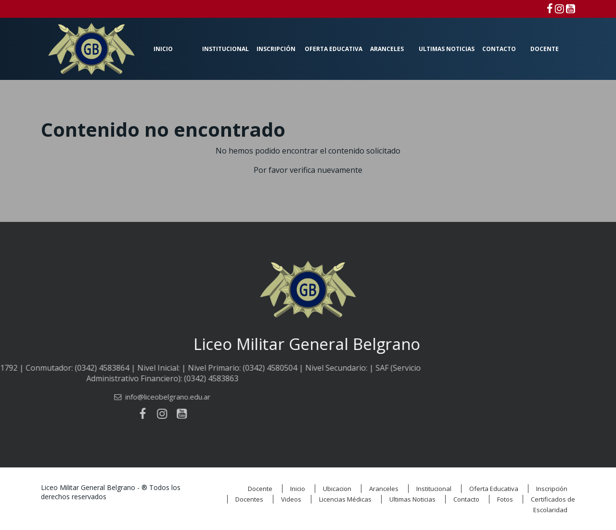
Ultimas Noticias (447, 49)
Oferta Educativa (333, 49)
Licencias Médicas (345, 499)
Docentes (249, 499)
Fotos (505, 499)
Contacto (499, 49)
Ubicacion (337, 488)
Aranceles (387, 49)
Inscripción (276, 49)
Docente (544, 49)
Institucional (225, 49)
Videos (291, 499)
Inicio (163, 49)
